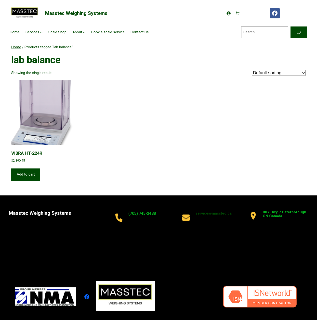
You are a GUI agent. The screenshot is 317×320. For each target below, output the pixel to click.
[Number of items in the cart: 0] (237, 13)
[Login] (228, 13)
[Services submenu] (41, 32)
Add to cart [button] (26, 174)
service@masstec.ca (214, 213)
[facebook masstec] (275, 13)
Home (16, 47)
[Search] (299, 32)
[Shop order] (279, 73)
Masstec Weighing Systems (76, 13)
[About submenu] (84, 32)
